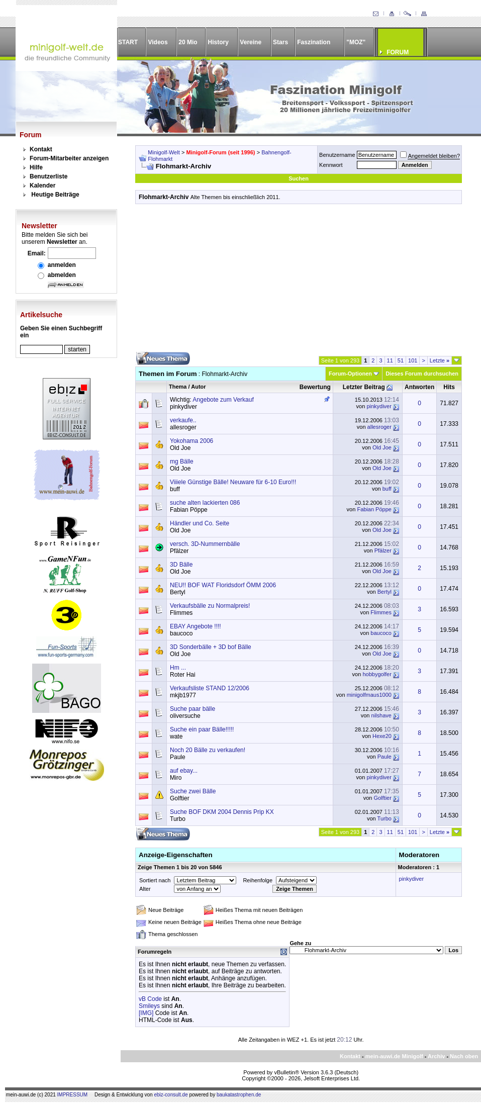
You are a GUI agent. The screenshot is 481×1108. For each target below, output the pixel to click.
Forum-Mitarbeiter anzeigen (69, 158)
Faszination (313, 42)
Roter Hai (183, 674)
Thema (177, 387)
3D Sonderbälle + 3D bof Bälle (210, 647)
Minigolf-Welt (163, 152)
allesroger (183, 427)
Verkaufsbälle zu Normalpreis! (210, 605)
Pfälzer (179, 551)
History (218, 42)
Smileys (149, 1005)
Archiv (436, 1056)
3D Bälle (181, 564)
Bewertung (315, 387)
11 (390, 360)
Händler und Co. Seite (199, 523)
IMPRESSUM (72, 1094)
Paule (177, 757)
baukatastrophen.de (239, 1094)
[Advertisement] (298, 281)
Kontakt (41, 149)
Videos (157, 42)
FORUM (398, 52)
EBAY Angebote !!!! (195, 626)
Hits (449, 387)
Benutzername (337, 155)
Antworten (419, 387)
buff (175, 489)
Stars (280, 42)
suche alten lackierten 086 (205, 502)
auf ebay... (184, 770)
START (128, 42)
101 (412, 360)
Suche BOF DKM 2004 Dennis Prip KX (222, 811)
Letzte (439, 360)
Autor (198, 387)
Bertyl (177, 592)
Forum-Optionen (350, 374)
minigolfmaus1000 (369, 695)
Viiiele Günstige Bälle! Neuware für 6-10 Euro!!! (233, 482)
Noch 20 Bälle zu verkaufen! (207, 750)
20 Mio (187, 42)
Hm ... (178, 667)
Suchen (298, 178)
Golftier (179, 798)
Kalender (42, 185)
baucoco (181, 633)
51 (401, 360)
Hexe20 (382, 736)
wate (176, 736)
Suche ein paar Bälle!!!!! (202, 729)
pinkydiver (183, 406)
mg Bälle (182, 461)
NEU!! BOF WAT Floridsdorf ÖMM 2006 (223, 585)
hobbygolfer (377, 674)
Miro (175, 777)
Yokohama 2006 (191, 440)
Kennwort (330, 165)
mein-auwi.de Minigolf (394, 1056)
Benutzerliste (48, 176)
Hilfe (36, 167)
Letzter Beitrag (364, 387)
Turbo (177, 818)
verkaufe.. (183, 420)
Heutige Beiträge (55, 194)
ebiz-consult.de (170, 1094)
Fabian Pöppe (189, 509)
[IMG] (146, 1013)
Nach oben (464, 1056)
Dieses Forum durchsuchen (422, 374)
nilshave (381, 715)
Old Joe (180, 447)
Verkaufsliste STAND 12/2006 (209, 688)
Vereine (250, 42)
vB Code (150, 998)
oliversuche (185, 715)
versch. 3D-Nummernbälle (205, 543)
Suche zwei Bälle (193, 791)
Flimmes (181, 612)
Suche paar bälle (192, 708)
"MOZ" (355, 42)
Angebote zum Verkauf (223, 399)
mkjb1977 (183, 695)
